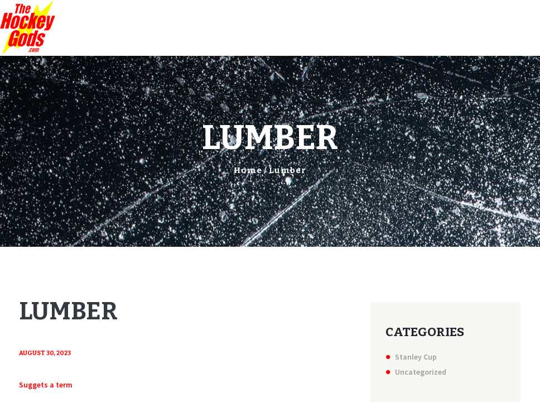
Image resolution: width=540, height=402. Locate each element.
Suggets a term (46, 385)
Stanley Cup (416, 357)
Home (248, 170)
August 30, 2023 (45, 353)
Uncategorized (420, 372)
